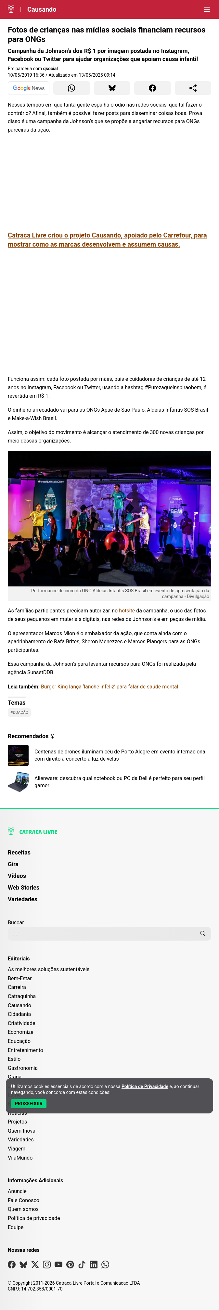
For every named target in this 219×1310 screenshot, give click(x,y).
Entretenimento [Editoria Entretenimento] (25, 1050)
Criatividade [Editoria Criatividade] (21, 1023)
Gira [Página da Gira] (13, 864)
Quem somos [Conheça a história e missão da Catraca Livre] (23, 1209)
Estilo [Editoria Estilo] (14, 1059)
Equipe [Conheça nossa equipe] (15, 1227)
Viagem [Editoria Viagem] (16, 1149)
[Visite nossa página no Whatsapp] (105, 1266)
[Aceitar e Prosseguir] (28, 1103)
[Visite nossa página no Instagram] (47, 1266)
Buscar (16, 922)
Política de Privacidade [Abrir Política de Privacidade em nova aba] (145, 1086)
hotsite (127, 611)
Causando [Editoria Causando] (19, 1005)
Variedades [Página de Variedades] (22, 899)
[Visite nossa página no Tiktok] (82, 1266)
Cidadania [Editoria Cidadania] (19, 1014)
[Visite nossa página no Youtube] (58, 1266)
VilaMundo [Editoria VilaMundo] (20, 1158)
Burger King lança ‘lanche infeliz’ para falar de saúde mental (109, 687)
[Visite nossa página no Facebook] (12, 1266)
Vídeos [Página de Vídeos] (17, 875)
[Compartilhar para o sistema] (193, 88)
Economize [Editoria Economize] (20, 1032)
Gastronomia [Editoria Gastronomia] (23, 1068)
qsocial (50, 68)
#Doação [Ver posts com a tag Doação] (19, 712)
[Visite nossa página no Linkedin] (93, 1266)
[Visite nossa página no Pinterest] (70, 1266)
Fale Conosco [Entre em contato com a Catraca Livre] (23, 1200)
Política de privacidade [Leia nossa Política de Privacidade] (34, 1218)
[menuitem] (109, 855)
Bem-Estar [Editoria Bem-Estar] (20, 978)
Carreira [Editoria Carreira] (17, 987)
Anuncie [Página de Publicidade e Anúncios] (17, 1191)
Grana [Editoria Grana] (14, 1077)
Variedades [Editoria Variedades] (21, 1140)
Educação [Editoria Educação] (19, 1041)
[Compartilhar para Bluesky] (112, 88)
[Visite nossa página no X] (35, 1266)
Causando (42, 9)
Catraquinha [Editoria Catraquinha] (22, 996)
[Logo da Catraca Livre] (11, 9)
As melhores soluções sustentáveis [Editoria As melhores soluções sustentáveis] (48, 969)
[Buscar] (202, 934)
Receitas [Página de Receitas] (19, 852)
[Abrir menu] (207, 9)
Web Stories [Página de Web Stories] (23, 887)
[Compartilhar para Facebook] (152, 88)
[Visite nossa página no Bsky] (23, 1266)
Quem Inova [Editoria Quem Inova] (21, 1131)
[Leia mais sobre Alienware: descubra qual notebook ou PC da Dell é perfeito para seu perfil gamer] (109, 782)
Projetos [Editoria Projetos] (17, 1122)
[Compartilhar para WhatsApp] (71, 88)
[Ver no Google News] (28, 88)
